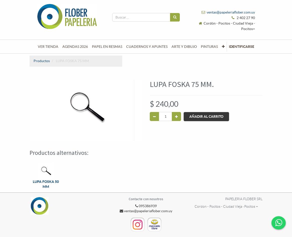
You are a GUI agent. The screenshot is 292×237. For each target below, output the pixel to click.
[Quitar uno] (154, 116)
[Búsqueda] (175, 17)
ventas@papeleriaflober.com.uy (231, 12)
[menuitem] (48, 47)
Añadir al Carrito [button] (206, 116)
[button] (223, 47)
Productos (42, 61)
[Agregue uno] (176, 116)
